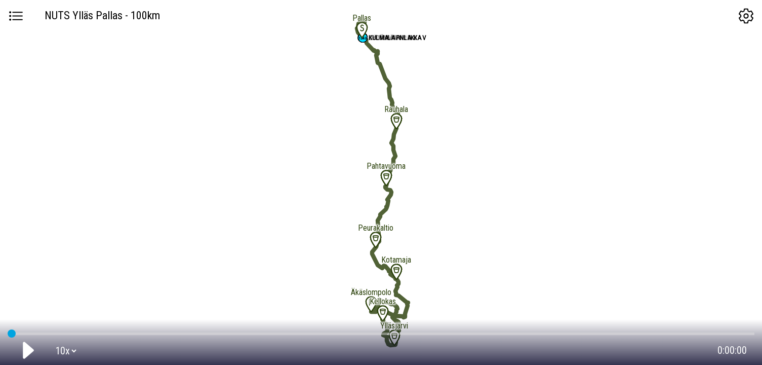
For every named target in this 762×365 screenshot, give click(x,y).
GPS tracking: (381, 331)
